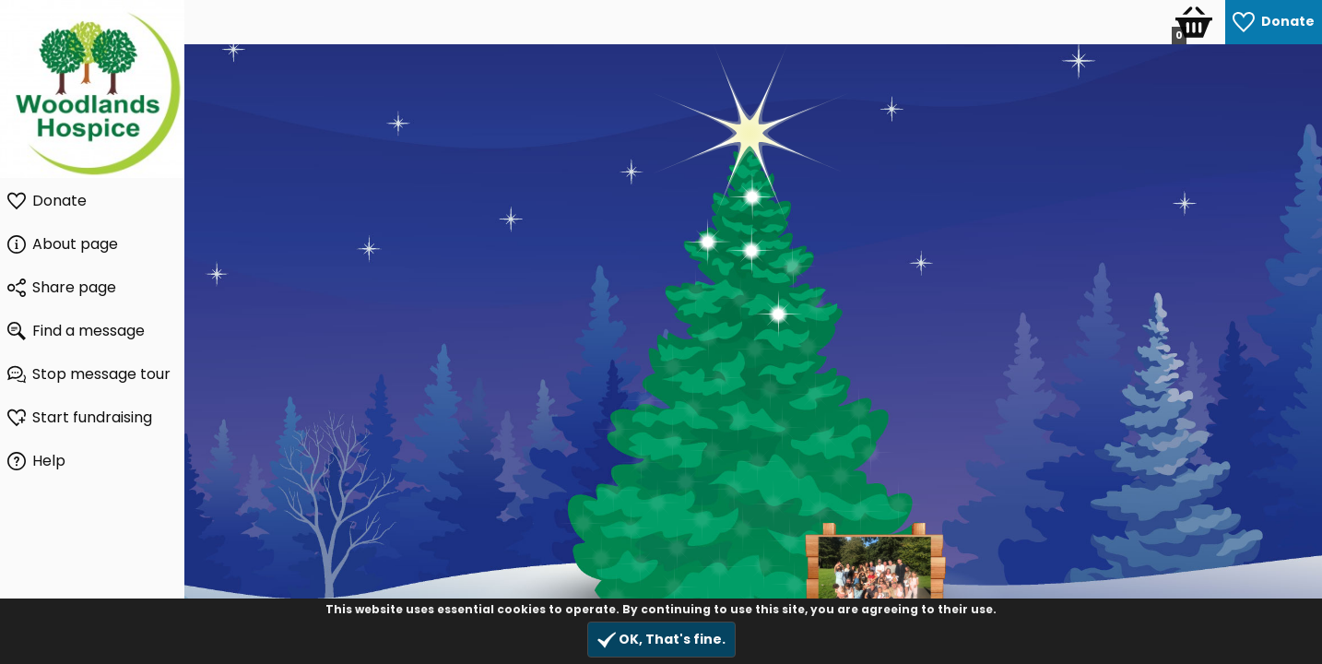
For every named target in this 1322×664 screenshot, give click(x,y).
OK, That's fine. (661, 639)
